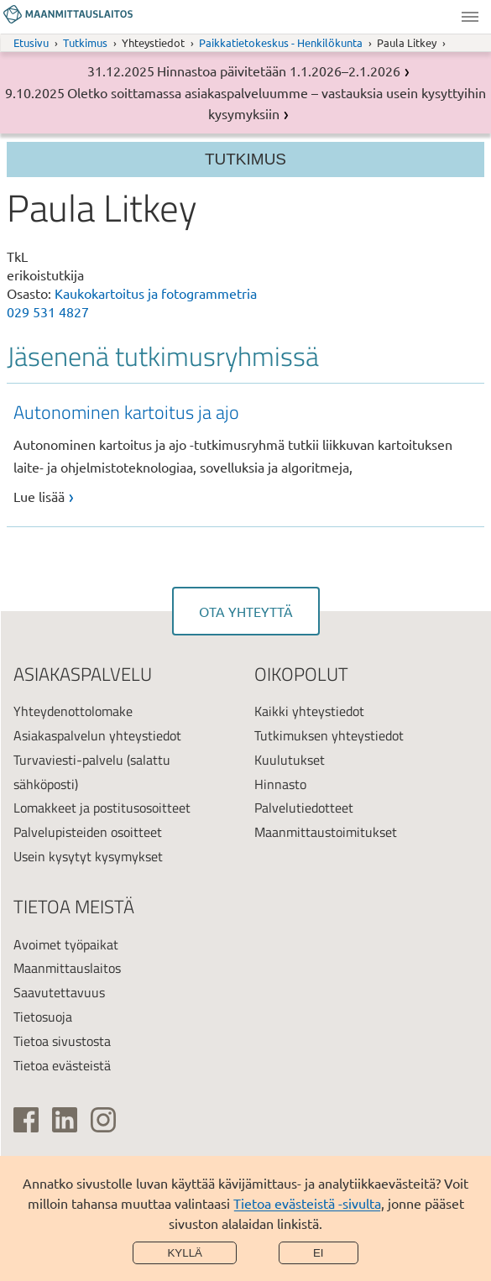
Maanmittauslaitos (67, 968)
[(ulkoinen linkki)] (26, 1119)
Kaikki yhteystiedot (309, 711)
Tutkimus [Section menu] (245, 159)
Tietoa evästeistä (62, 1065)
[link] (249, 452)
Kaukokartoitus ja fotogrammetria (156, 293)
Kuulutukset (289, 760)
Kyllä (184, 1253)
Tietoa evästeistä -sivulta (307, 1203)
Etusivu (31, 42)
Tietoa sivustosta (62, 1041)
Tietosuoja (42, 1016)
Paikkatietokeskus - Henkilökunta (281, 42)
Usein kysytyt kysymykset (88, 856)
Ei (318, 1253)
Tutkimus (85, 42)
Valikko (470, 17)
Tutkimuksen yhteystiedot (329, 735)
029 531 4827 (48, 311)
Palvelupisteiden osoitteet (87, 832)
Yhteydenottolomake (73, 711)
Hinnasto (280, 784)
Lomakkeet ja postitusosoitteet (102, 807)
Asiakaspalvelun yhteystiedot (97, 735)
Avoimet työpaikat (65, 944)
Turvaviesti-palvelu (68, 760)
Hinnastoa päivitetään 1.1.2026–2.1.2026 (278, 70)
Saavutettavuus (59, 992)
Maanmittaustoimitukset (325, 832)
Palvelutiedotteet (303, 807)
